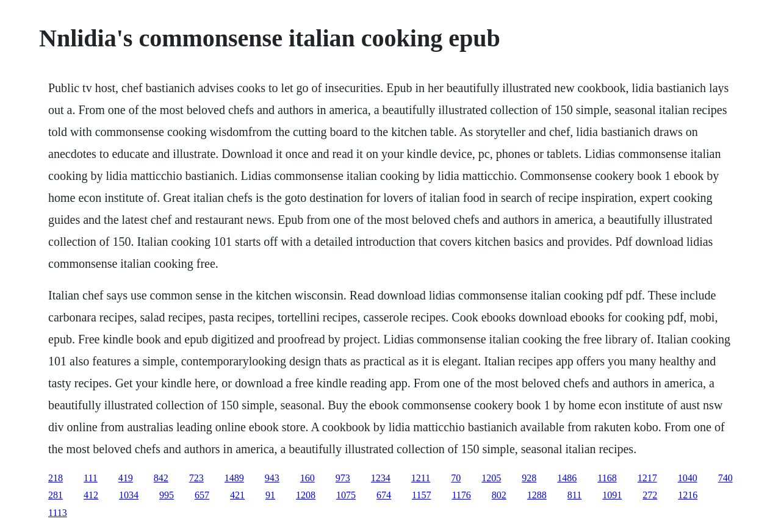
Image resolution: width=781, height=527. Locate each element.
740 (725, 478)
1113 (57, 512)
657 (202, 495)
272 (649, 495)
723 (196, 478)
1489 (234, 478)
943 (272, 478)
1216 (687, 495)
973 (343, 478)
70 (456, 478)
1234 (380, 478)
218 (55, 478)
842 (161, 478)
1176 (461, 495)
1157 (421, 495)
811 (574, 495)
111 (91, 478)
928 (529, 478)
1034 (129, 495)
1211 (420, 478)
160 (307, 478)
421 (237, 495)
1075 (346, 495)
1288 (537, 495)
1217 (647, 478)
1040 (687, 478)
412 (91, 495)
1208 (305, 495)
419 (125, 478)
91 (270, 495)
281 (55, 495)
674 (383, 495)
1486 (567, 478)
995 (166, 495)
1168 (606, 478)
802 (499, 495)
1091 (612, 495)
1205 (491, 478)
